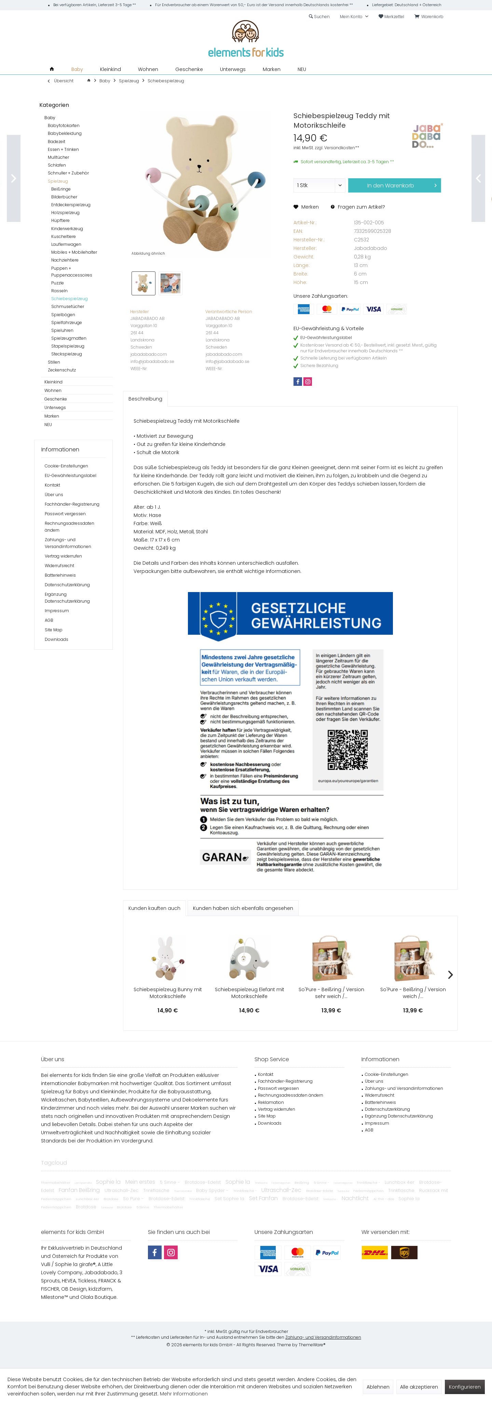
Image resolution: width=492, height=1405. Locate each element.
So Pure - (134, 1199)
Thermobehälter (56, 1182)
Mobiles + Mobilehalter (74, 252)
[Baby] (77, 69)
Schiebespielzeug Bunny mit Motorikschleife (168, 993)
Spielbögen (63, 315)
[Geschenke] (189, 69)
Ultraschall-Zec (122, 1190)
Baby (49, 118)
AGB (49, 620)
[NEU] (302, 69)
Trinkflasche (261, 1182)
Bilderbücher (64, 197)
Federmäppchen (281, 1182)
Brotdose (112, 1199)
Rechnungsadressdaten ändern (69, 526)
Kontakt (52, 485)
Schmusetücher (67, 306)
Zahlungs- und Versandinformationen (68, 543)
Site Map (54, 630)
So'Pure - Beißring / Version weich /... (413, 993)
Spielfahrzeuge (66, 322)
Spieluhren (62, 330)
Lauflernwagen (66, 244)
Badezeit (56, 141)
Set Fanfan (264, 1198)
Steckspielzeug (66, 354)
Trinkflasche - (369, 1182)
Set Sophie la (230, 1199)
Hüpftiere (60, 220)
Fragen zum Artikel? (358, 206)
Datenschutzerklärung (67, 585)
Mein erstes (140, 1182)
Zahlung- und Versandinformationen (323, 1337)
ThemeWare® (312, 1345)
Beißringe (61, 189)
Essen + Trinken (63, 149)
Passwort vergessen (65, 514)
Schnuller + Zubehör (68, 173)
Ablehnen (378, 1386)
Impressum (57, 611)
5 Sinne (143, 1207)
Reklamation (271, 1102)
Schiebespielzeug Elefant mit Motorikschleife (249, 993)
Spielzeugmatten (68, 338)
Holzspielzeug (65, 212)
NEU (48, 424)
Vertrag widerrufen (63, 556)
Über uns (54, 494)
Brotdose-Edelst (203, 1182)
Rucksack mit (433, 1190)
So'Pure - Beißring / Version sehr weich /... (331, 993)
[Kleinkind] (110, 69)
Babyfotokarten (64, 125)
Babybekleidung (65, 133)
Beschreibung (145, 398)
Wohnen (53, 390)
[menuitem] (430, 16)
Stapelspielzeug (67, 346)
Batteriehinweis (60, 575)
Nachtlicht (356, 1198)
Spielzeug (58, 181)
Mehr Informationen (184, 1393)
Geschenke (55, 399)
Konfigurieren (465, 1386)
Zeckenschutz (62, 370)
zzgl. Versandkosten (335, 148)
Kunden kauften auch (154, 908)
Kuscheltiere (63, 236)
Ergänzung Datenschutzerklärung (67, 597)
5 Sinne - (170, 1182)
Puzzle (57, 283)
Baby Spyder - (213, 1190)
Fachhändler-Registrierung (72, 504)
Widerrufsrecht (59, 565)
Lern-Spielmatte (84, 1182)
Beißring (302, 1182)
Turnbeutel (344, 1191)
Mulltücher (58, 157)
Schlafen (57, 165)
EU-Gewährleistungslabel (70, 475)
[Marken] (271, 69)
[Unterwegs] (232, 69)
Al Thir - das (384, 1199)
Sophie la (109, 1182)
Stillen (54, 362)
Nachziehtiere (65, 260)
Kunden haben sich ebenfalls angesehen (243, 908)
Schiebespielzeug (69, 298)
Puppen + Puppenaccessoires (71, 271)
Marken (51, 416)
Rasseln (59, 291)
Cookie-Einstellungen (66, 466)
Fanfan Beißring (80, 1190)
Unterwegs (55, 407)
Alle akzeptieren (419, 1386)
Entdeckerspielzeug (71, 205)
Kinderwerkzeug (67, 228)
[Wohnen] (148, 69)
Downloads (56, 639)
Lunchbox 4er (400, 1182)
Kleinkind (53, 382)
